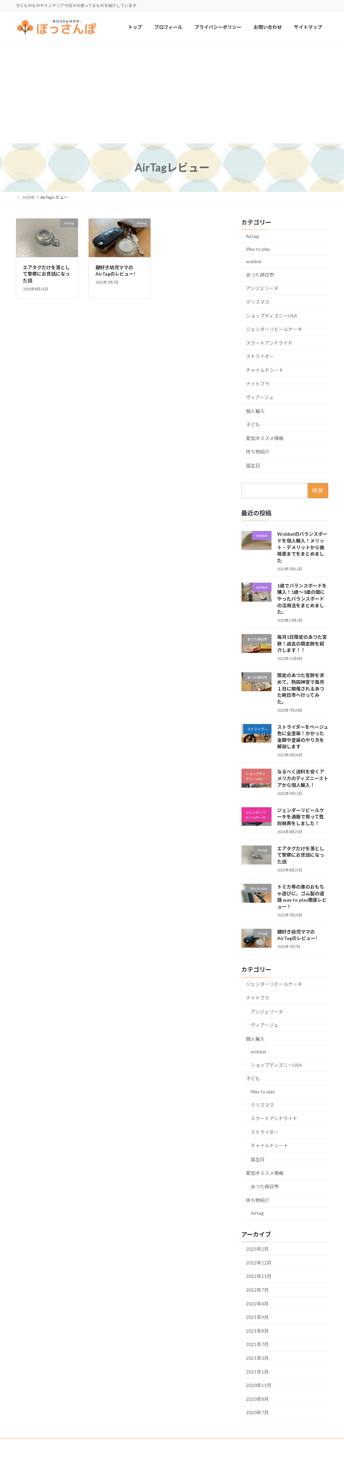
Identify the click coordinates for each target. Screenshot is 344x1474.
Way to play (258, 249)
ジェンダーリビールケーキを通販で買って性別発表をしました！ (300, 816)
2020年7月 (257, 1413)
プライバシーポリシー (42, 1444)
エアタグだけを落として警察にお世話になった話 (46, 274)
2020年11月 (258, 1385)
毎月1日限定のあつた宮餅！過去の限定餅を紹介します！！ (302, 643)
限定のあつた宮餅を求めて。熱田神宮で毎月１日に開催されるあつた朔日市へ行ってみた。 (300, 689)
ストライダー (260, 357)
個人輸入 (255, 411)
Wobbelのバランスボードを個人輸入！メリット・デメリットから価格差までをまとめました (302, 547)
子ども (253, 425)
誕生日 (253, 465)
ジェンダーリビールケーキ (274, 329)
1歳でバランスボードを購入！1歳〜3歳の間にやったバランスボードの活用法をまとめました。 (302, 599)
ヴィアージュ (259, 397)
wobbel (253, 262)
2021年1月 (257, 1372)
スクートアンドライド (269, 343)
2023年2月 (257, 1249)
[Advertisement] (172, 93)
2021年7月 (257, 1344)
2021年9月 (257, 1317)
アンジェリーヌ (262, 288)
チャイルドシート (265, 370)
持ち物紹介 (257, 452)
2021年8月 (257, 1331)
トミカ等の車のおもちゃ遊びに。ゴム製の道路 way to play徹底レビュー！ (302, 896)
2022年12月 (258, 1263)
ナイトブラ (257, 384)
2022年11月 (258, 1276)
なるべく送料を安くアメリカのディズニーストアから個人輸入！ (302, 778)
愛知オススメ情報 (265, 438)
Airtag (252, 236)
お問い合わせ (88, 1444)
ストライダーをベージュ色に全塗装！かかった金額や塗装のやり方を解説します (302, 737)
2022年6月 (257, 1303)
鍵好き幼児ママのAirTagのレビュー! (297, 935)
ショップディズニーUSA (271, 316)
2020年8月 (257, 1399)
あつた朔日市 (260, 275)
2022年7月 (257, 1290)
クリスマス (257, 302)
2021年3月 (257, 1358)
